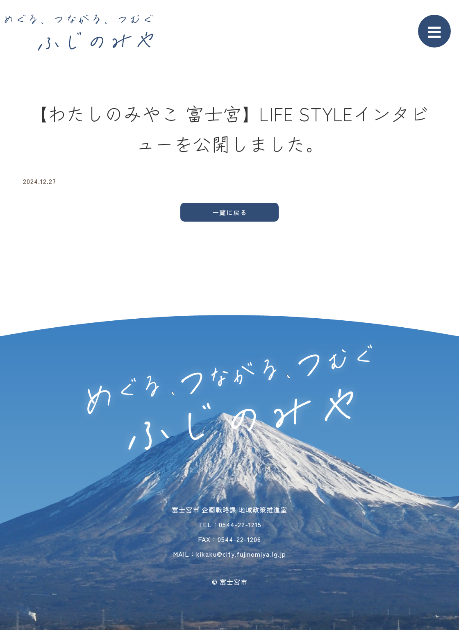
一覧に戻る (229, 212)
